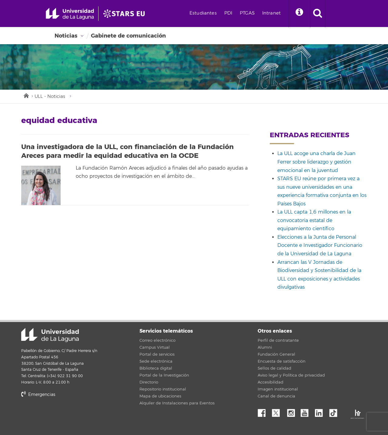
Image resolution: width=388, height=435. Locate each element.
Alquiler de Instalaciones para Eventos (177, 403)
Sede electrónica (155, 361)
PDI (228, 13)
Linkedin (321, 411)
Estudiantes (203, 13)
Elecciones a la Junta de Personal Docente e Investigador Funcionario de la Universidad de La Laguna (319, 245)
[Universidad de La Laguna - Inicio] (72, 13)
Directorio (148, 382)
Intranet (271, 13)
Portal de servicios (157, 354)
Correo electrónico (157, 340)
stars (66, 415)
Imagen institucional (278, 389)
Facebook (264, 411)
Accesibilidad (270, 382)
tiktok (335, 411)
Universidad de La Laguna (50, 335)
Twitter (278, 411)
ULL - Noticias (50, 96)
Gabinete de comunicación (128, 35)
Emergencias (38, 394)
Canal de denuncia (276, 396)
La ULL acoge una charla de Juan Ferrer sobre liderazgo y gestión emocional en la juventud (316, 162)
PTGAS (247, 13)
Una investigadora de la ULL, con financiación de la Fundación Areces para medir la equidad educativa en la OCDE (127, 151)
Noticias (66, 35)
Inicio (25, 95)
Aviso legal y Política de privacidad (291, 375)
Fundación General (276, 354)
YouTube (306, 411)
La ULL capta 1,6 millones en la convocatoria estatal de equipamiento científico (314, 220)
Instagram (292, 411)
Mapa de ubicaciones (160, 396)
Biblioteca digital (155, 368)
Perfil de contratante (278, 340)
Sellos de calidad (274, 368)
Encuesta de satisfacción (282, 361)
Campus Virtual (154, 347)
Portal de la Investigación (164, 375)
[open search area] (317, 13)
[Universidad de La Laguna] (126, 13)
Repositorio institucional (162, 389)
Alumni (265, 347)
